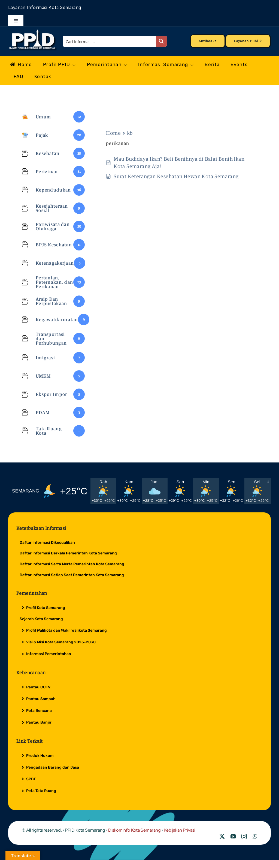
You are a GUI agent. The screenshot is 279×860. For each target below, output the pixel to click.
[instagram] (244, 836)
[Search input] (109, 41)
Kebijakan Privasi (179, 830)
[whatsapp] (255, 836)
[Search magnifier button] (161, 41)
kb (130, 133)
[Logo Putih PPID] (32, 31)
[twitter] (222, 836)
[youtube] (233, 836)
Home (113, 133)
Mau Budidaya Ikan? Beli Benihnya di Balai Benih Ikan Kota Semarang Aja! (179, 162)
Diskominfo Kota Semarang (134, 830)
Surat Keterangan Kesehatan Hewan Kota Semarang (176, 176)
